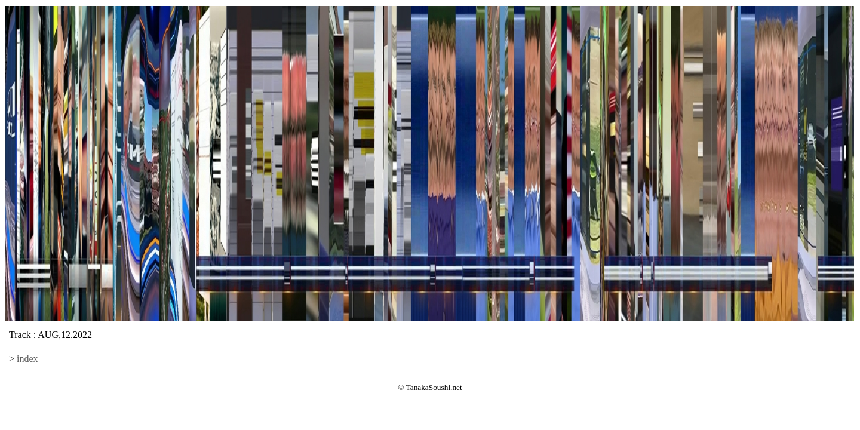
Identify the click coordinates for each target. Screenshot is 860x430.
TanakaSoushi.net (434, 387)
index (27, 359)
